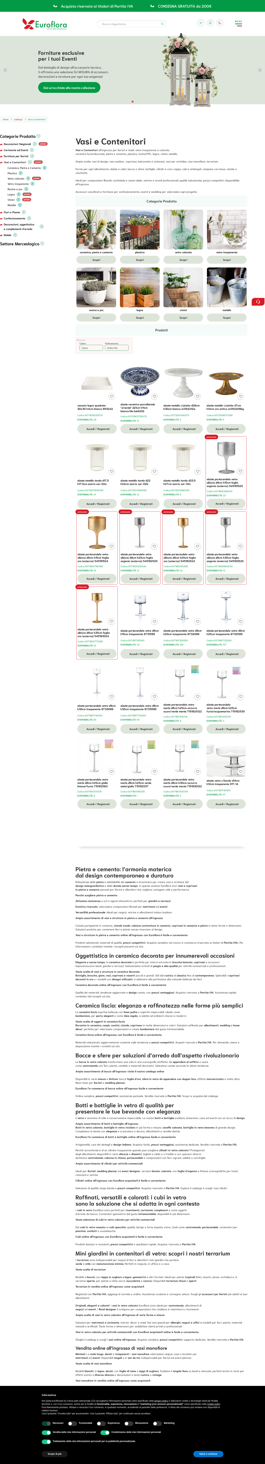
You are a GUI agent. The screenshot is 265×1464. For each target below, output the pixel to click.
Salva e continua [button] (208, 1454)
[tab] (132, 101)
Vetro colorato (16, 178)
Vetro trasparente (18, 183)
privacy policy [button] (161, 1401)
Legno (11, 194)
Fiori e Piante (12, 212)
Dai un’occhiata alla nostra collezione (69, 87)
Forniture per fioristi (16, 156)
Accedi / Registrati (97, 428)
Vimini (11, 199)
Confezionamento (14, 218)
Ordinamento (111, 343)
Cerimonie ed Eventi (16, 150)
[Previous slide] (5, 70)
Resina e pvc (15, 189)
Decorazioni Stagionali (17, 144)
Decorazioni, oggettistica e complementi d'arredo (19, 227)
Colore (82, 343)
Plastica (12, 173)
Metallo (12, 205)
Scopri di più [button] (55, 1454)
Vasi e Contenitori (15, 162)
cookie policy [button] (213, 1404)
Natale (7, 235)
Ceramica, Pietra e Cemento (24, 167)
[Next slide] (259, 70)
